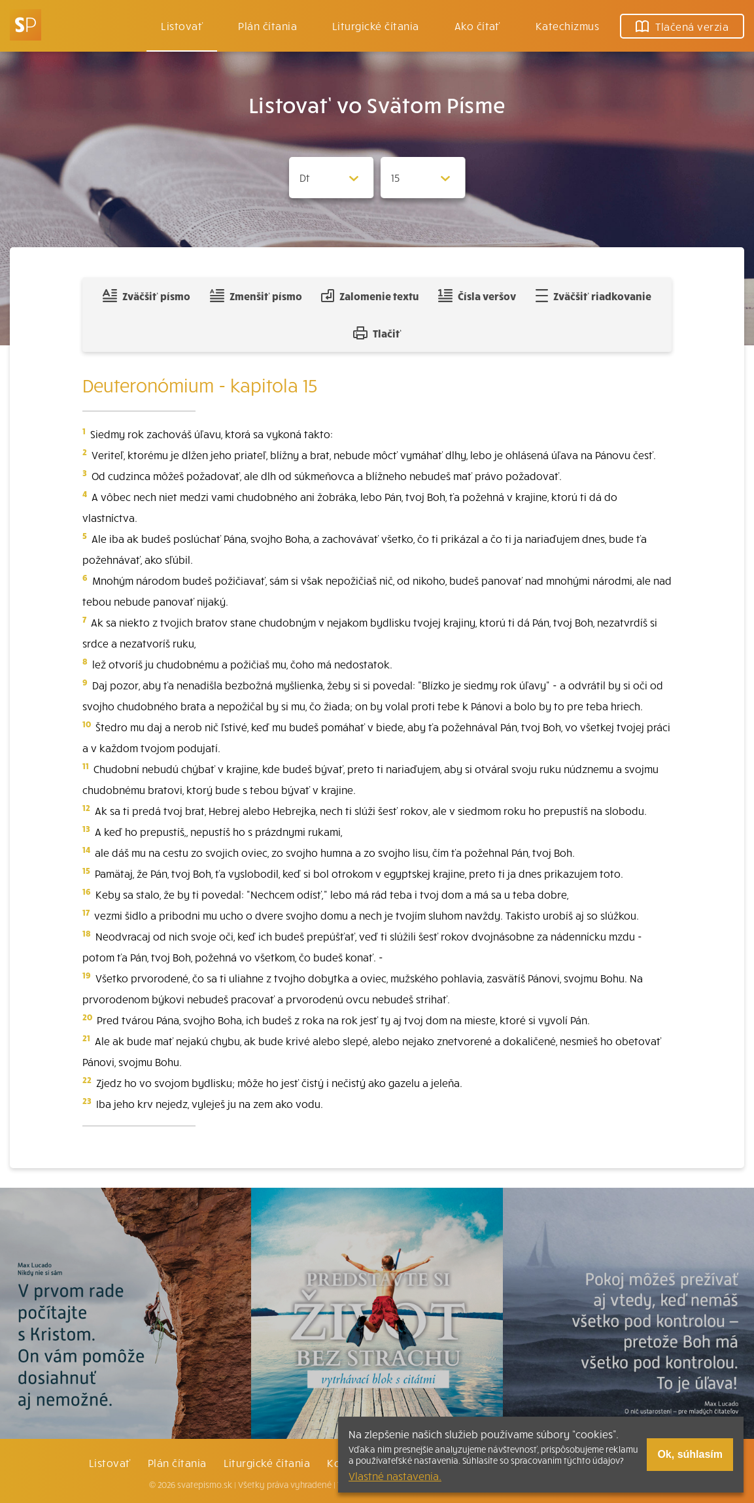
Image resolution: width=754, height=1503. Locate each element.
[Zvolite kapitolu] (423, 177)
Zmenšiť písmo (256, 295)
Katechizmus (567, 25)
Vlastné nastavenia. (395, 1475)
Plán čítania (177, 1462)
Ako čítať (477, 25)
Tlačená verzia (682, 26)
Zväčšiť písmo (146, 295)
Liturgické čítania (375, 25)
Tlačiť (377, 332)
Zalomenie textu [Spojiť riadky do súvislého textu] (370, 295)
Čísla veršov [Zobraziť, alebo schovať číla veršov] (477, 295)
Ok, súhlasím (690, 1454)
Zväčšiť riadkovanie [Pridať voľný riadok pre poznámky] (593, 295)
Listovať (182, 25)
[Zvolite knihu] (331, 177)
